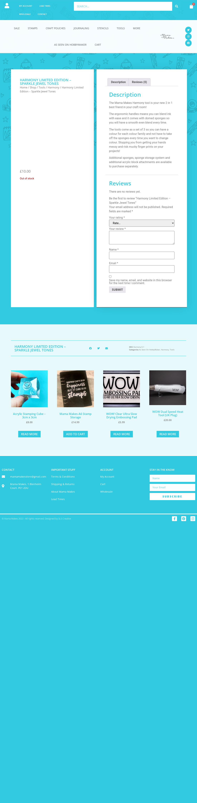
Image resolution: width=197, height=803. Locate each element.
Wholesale (25, 14)
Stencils (103, 28)
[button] (91, 348)
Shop (33, 87)
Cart (98, 44)
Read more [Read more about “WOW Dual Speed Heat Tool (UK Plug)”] (167, 434)
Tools (121, 28)
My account (25, 5)
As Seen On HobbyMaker (70, 44)
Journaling (81, 28)
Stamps (33, 28)
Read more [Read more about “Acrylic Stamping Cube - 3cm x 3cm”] (29, 434)
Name (114, 249)
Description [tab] (118, 82)
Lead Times (44, 5)
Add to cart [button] (75, 434)
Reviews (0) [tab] (139, 82)
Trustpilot (8, 527)
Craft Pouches (55, 28)
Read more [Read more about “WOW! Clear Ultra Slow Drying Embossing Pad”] (121, 434)
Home (23, 87)
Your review (117, 229)
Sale (17, 28)
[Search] (176, 6)
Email (113, 263)
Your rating (117, 217)
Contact (42, 14)
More (136, 28)
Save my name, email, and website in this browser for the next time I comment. (140, 282)
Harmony (53, 87)
